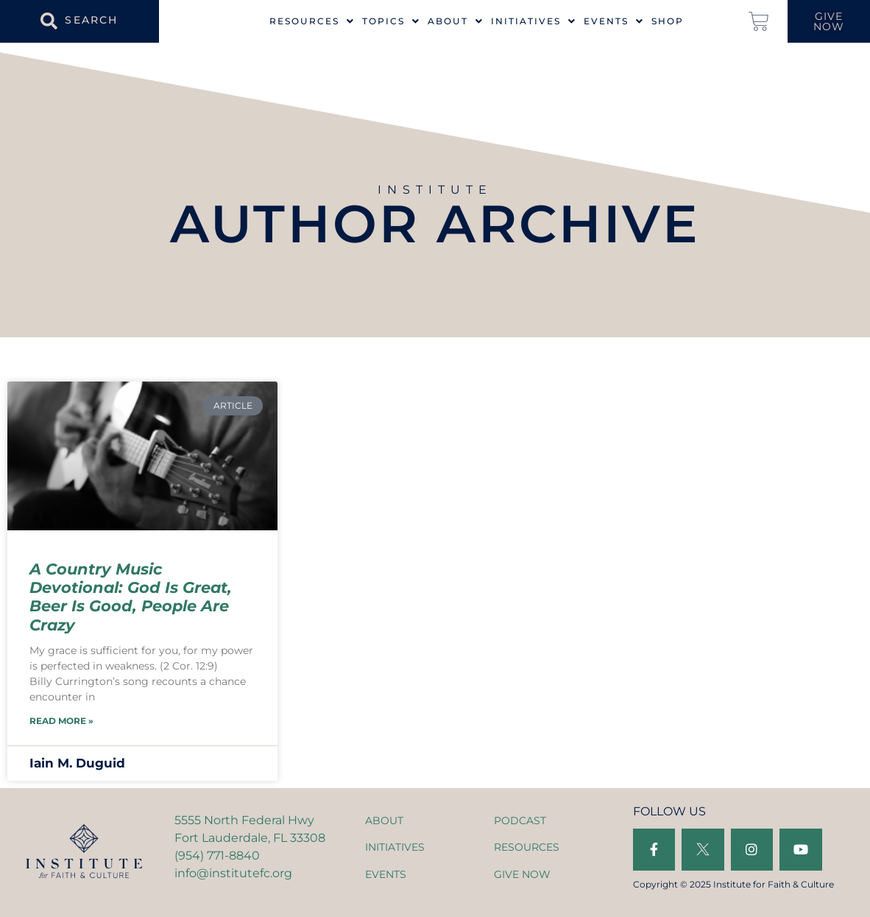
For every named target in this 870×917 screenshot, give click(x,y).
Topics (391, 21)
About (456, 21)
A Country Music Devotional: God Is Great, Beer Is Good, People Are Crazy (130, 597)
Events (614, 21)
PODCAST (520, 820)
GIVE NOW (522, 874)
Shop (667, 21)
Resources (312, 21)
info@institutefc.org (233, 873)
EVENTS (385, 874)
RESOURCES (526, 847)
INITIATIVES (395, 847)
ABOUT (384, 820)
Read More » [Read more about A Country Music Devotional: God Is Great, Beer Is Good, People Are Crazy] (61, 720)
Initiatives (533, 21)
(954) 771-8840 (217, 855)
